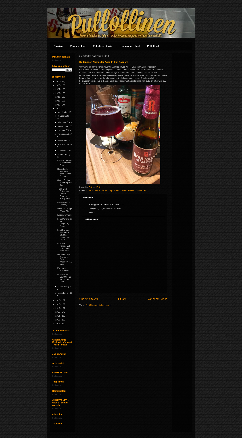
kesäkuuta (63, 140)
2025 (57, 85)
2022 (57, 97)
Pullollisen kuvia (102, 46)
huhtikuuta (63, 150)
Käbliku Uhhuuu (64, 215)
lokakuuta (62, 122)
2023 (57, 93)
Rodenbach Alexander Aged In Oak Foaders (64, 172)
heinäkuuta (63, 134)
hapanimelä (114, 190)
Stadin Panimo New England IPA (64, 182)
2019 (57, 108)
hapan (105, 190)
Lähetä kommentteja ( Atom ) (98, 305)
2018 (57, 300)
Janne (124, 190)
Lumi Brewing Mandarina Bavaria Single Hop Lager (63, 235)
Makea (131, 190)
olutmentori (141, 190)
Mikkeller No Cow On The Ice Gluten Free (64, 278)
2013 (57, 320)
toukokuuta (63, 144)
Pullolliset (153, 46)
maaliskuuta (63, 154)
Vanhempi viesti (157, 299)
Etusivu (58, 46)
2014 (57, 316)
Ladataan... (57, 60)
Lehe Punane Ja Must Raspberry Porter (64, 222)
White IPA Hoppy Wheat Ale (64, 209)
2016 (57, 308)
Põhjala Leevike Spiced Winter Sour (64, 162)
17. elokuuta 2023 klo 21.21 (112, 204)
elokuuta (62, 130)
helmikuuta (63, 286)
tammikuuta (63, 293)
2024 (57, 89)
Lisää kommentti (91, 219)
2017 (57, 304)
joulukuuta (63, 112)
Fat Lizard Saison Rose (64, 269)
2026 (57, 81)
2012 (57, 323)
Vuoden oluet (78, 46)
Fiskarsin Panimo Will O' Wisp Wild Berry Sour (64, 247)
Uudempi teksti (88, 299)
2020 (57, 105)
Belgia (97, 190)
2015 (57, 312)
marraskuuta (64, 116)
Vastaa (92, 212)
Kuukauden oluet (130, 46)
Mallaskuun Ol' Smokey (63, 203)
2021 (57, 101)
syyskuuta (62, 126)
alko (91, 190)
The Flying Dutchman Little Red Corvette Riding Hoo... (64, 194)
